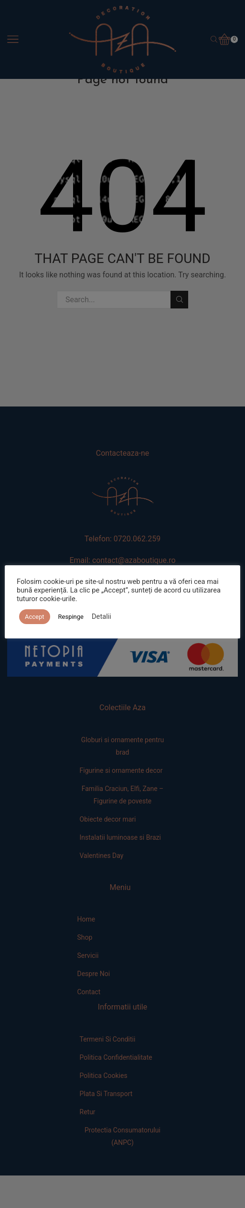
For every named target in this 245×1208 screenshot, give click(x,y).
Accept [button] (34, 616)
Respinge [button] (71, 616)
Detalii (101, 616)
